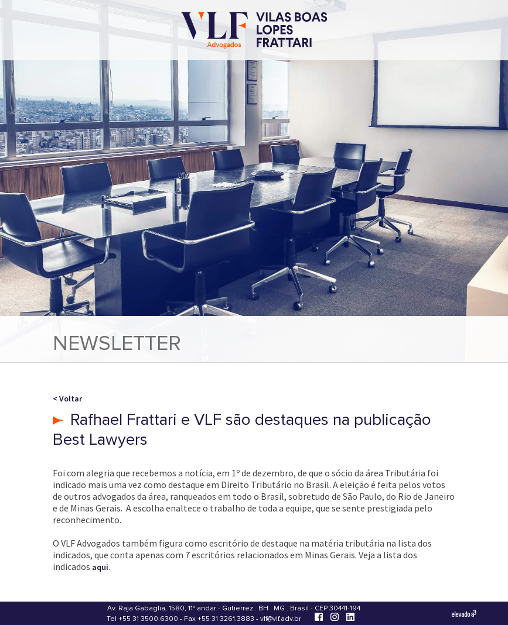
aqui (100, 567)
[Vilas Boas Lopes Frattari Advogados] (254, 31)
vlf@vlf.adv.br (280, 618)
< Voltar (67, 398)
